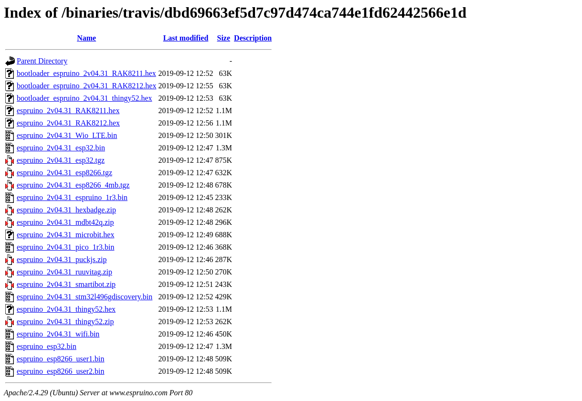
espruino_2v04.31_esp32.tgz (61, 160)
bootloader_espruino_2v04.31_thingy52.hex (84, 98)
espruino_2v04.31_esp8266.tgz (64, 173)
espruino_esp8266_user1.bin (61, 359)
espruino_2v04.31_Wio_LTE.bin (67, 135)
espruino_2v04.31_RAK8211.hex (68, 110)
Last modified (186, 38)
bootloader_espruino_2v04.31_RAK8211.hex (86, 73)
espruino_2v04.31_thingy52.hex (66, 309)
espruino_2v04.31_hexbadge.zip (66, 210)
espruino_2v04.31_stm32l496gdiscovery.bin (84, 297)
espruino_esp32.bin (46, 346)
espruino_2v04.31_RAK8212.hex (68, 123)
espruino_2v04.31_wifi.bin (58, 334)
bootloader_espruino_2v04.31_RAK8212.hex (86, 86)
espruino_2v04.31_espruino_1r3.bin (72, 197)
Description (253, 38)
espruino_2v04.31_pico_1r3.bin (65, 247)
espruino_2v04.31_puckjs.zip (61, 259)
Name (86, 38)
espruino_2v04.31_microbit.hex (65, 235)
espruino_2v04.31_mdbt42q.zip (65, 222)
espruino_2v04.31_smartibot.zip (66, 284)
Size (224, 38)
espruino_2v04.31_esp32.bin (61, 148)
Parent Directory (42, 61)
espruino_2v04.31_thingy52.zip (65, 321)
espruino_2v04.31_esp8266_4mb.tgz (73, 185)
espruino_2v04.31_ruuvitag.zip (64, 272)
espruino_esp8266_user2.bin (61, 371)
